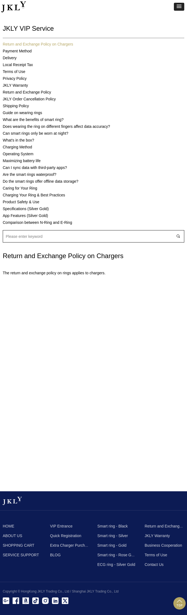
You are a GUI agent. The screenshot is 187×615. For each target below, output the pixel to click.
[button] (179, 7)
